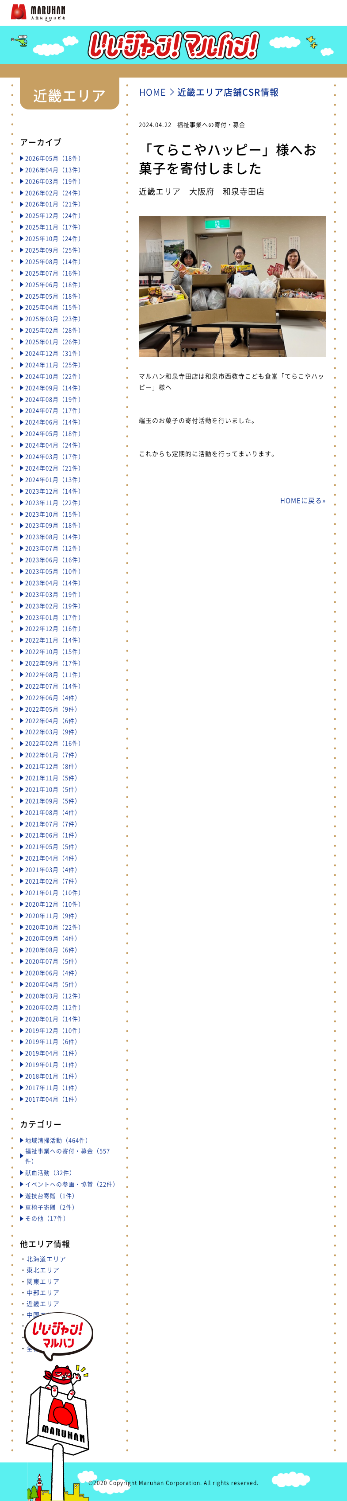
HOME (152, 92)
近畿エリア (43, 1303)
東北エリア (43, 1269)
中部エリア (43, 1292)
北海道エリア (46, 1258)
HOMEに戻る (301, 500)
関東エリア (43, 1281)
